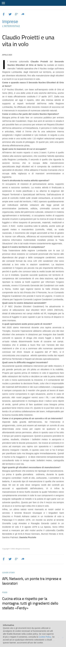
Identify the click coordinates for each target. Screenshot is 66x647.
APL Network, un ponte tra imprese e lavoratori (31, 581)
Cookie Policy (45, 637)
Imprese (10, 21)
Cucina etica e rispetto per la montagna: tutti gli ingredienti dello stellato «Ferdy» (30, 603)
